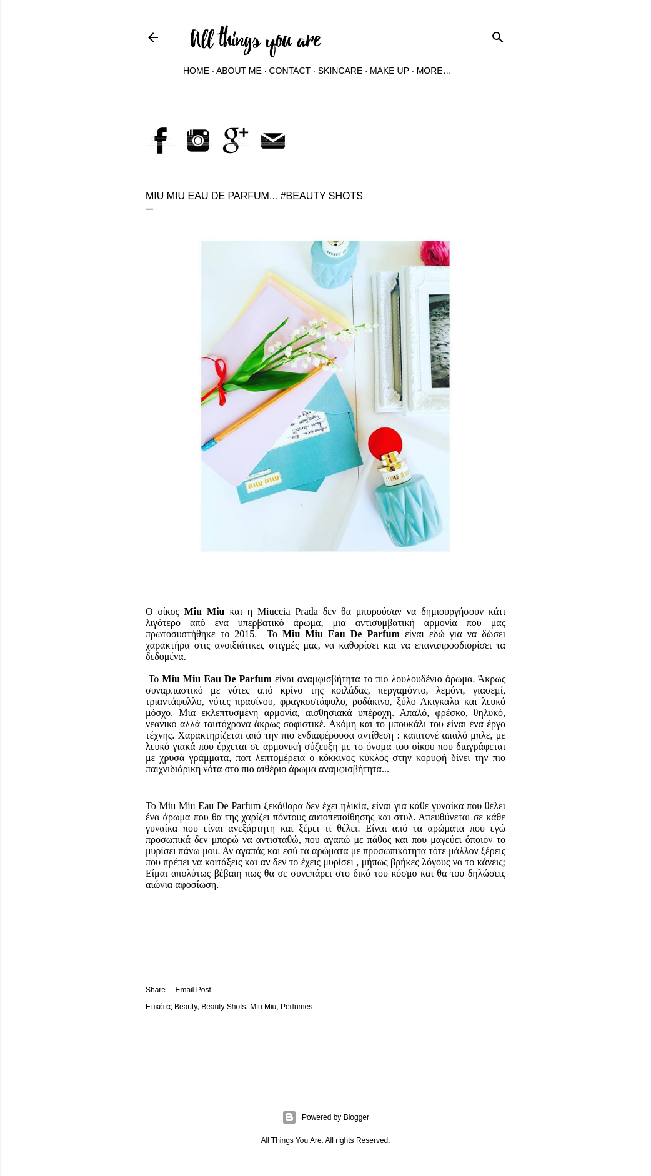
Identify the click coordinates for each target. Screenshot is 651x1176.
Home (196, 71)
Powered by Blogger (325, 1117)
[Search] (497, 34)
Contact (290, 71)
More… (434, 71)
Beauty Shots (223, 1006)
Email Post (193, 989)
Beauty (185, 1006)
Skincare (340, 71)
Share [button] (156, 989)
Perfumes (296, 1006)
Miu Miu (263, 1006)
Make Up (389, 71)
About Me (239, 71)
